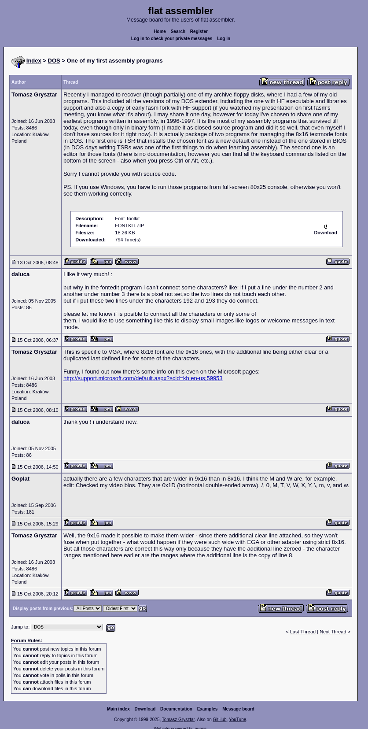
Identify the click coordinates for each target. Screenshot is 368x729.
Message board (238, 709)
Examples (207, 709)
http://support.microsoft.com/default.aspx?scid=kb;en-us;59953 (143, 378)
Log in (223, 38)
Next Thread (333, 631)
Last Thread (303, 631)
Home (160, 31)
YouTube (237, 719)
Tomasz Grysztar (178, 719)
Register (199, 31)
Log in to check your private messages (172, 38)
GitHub (219, 719)
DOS (54, 60)
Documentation (176, 709)
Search (178, 31)
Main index (118, 709)
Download (145, 709)
